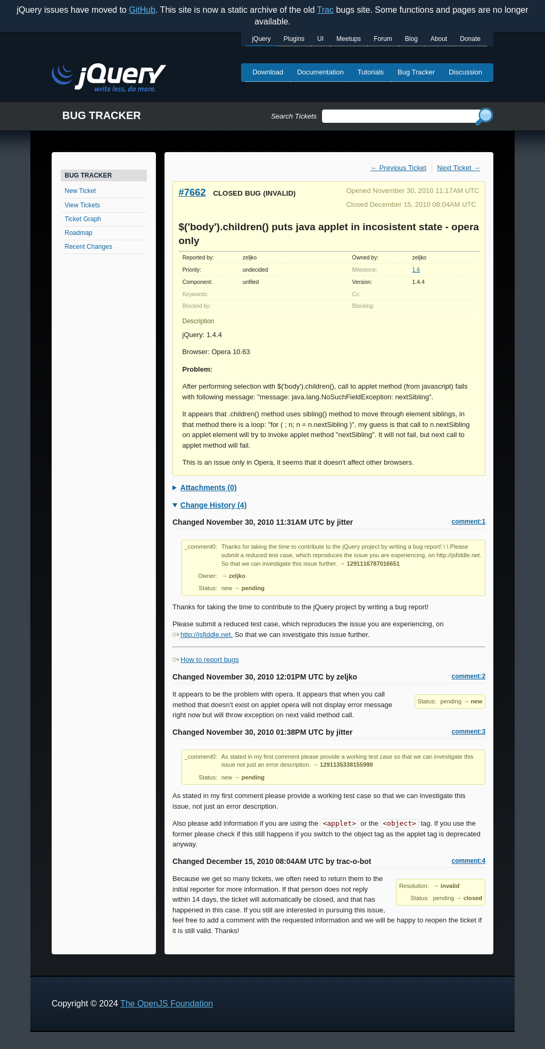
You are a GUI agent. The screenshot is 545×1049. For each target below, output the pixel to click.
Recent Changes (88, 246)
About (439, 39)
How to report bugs (205, 660)
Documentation (320, 72)
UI (320, 39)
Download (267, 72)
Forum (383, 39)
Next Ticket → (458, 168)
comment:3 (468, 731)
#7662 (192, 192)
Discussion (465, 72)
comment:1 (468, 521)
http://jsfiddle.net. (202, 635)
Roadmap (79, 233)
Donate (470, 39)
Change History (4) (213, 505)
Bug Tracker (416, 72)
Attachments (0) (208, 487)
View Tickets (82, 205)
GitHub (142, 9)
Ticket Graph (83, 219)
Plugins (294, 39)
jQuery (261, 39)
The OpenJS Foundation (166, 1003)
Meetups (348, 39)
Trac (325, 9)
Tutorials (371, 72)
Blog (411, 39)
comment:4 (468, 861)
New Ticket (80, 191)
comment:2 (468, 676)
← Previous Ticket (398, 168)
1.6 (416, 270)
